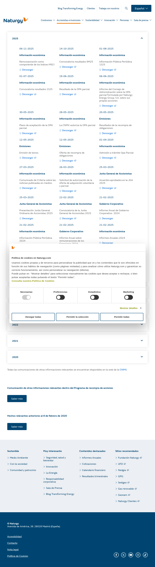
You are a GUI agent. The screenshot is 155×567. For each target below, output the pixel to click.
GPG (120, 476)
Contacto (12, 542)
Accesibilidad (14, 536)
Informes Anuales (91, 457)
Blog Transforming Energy (60, 493)
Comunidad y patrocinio (23, 470)
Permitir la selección (77, 317)
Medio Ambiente (19, 457)
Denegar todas (33, 317)
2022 (15, 324)
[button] (77, 38)
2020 (15, 357)
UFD (120, 463)
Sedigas (122, 482)
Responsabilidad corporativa (53, 480)
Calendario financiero (94, 470)
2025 (15, 38)
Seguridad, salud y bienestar (54, 459)
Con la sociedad (18, 463)
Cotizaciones (89, 463)
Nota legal (13, 549)
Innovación (52, 466)
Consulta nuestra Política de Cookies (33, 281)
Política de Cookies (17, 555)
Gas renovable (126, 488)
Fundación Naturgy (128, 457)
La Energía (51, 472)
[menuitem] (71, 8)
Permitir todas (121, 317)
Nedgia (122, 470)
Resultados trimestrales (95, 476)
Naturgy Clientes (127, 501)
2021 (15, 340)
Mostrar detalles (129, 308)
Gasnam (122, 494)
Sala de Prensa (54, 487)
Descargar (27, 69)
